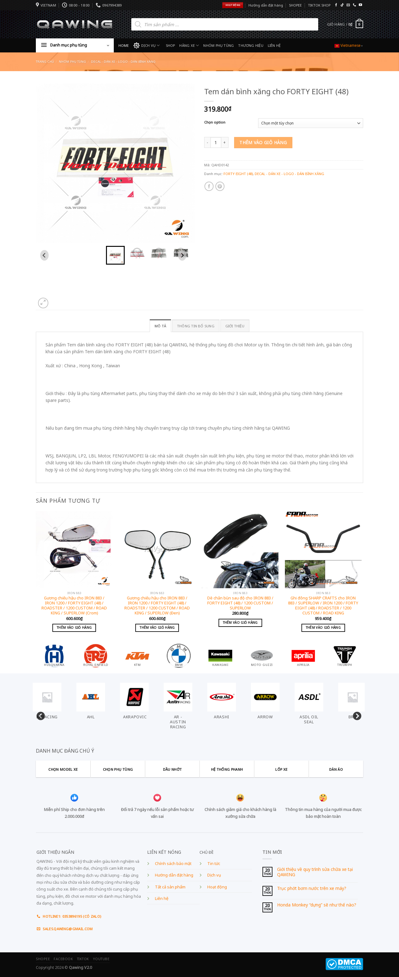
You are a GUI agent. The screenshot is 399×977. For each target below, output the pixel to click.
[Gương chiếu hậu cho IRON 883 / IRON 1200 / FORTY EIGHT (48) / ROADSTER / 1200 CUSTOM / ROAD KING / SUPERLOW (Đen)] (157, 549)
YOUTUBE (101, 959)
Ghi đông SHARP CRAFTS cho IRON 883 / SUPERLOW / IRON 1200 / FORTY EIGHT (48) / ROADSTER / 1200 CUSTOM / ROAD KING (323, 606)
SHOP (170, 45)
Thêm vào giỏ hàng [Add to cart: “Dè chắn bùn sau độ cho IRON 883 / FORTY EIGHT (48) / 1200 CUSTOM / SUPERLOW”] (240, 622)
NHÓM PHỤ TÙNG (218, 45)
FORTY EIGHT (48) (238, 173)
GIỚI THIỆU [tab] (234, 326)
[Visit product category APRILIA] (303, 655)
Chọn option (214, 122)
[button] (115, 255)
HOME (123, 45)
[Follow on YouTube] (360, 5)
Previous (39, 715)
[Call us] (354, 5)
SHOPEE (295, 5)
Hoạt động (217, 887)
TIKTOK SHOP (319, 5)
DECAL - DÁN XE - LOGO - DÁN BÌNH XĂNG (123, 62)
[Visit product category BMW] (179, 655)
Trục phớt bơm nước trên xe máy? (311, 888)
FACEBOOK (63, 959)
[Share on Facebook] (209, 186)
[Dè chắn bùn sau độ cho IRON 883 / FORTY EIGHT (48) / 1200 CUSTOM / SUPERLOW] (240, 549)
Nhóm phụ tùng (72, 62)
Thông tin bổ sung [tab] (195, 326)
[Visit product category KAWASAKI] (220, 655)
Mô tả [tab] (160, 326)
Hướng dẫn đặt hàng (265, 5)
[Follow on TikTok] (342, 5)
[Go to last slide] (44, 255)
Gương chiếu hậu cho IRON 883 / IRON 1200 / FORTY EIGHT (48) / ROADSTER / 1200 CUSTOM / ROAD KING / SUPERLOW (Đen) (157, 606)
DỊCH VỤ (146, 45)
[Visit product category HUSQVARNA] (54, 655)
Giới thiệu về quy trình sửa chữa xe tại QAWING (315, 872)
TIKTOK (83, 959)
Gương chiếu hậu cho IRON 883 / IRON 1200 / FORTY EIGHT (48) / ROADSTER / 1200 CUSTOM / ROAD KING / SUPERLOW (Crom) (74, 606)
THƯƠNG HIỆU (250, 45)
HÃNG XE (189, 45)
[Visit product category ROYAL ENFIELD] (95, 655)
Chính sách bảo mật (173, 863)
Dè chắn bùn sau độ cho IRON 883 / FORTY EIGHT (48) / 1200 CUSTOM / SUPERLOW (240, 603)
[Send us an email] (348, 5)
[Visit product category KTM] (137, 655)
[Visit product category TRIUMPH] (345, 655)
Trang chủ (45, 62)
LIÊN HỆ (274, 45)
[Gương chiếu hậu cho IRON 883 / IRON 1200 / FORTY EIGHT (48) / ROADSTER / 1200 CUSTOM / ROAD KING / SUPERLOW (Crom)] (74, 549)
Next (355, 715)
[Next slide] (182, 255)
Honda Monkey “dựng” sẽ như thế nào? (316, 905)
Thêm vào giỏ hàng (263, 142)
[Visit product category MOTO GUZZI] (262, 655)
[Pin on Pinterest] (219, 186)
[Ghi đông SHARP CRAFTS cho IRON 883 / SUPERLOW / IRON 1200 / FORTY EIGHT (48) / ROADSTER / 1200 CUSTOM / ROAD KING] (323, 549)
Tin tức (213, 863)
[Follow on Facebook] (336, 5)
